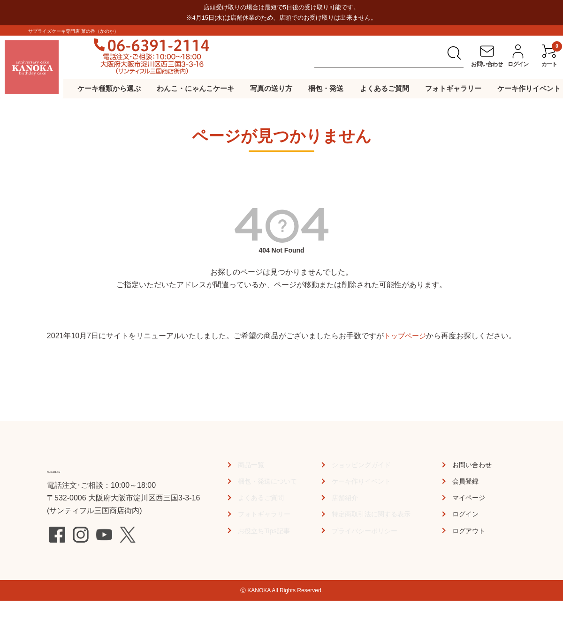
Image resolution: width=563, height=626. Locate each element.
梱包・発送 (325, 88)
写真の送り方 (271, 88)
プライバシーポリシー (365, 531)
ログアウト (471, 531)
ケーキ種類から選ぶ (109, 88)
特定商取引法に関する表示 (373, 514)
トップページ (404, 336)
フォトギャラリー (453, 88)
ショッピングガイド (362, 465)
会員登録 (467, 481)
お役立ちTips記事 (263, 531)
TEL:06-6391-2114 (98, 469)
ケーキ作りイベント (529, 88)
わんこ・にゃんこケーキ (195, 88)
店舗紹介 (343, 497)
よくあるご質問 (384, 88)
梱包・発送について (268, 481)
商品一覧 (249, 465)
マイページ (471, 497)
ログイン (467, 514)
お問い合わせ (474, 465)
